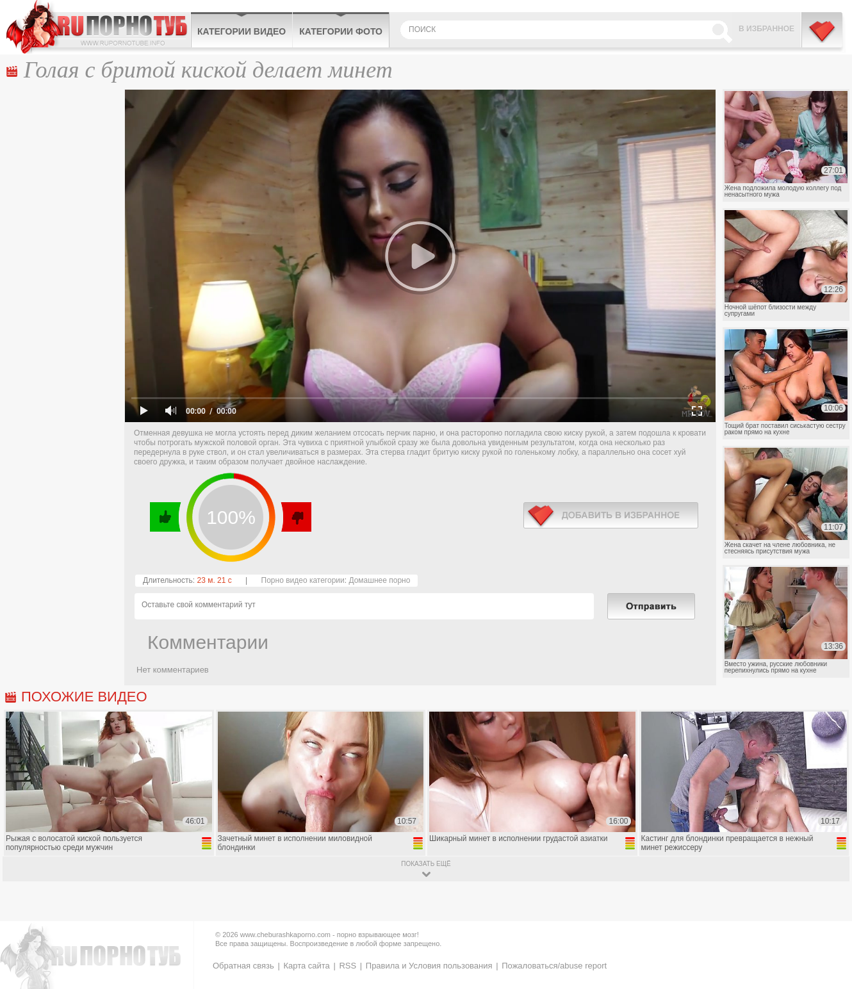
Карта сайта (306, 965)
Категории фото (340, 31)
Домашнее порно (379, 580)
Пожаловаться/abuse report (554, 965)
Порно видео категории (303, 580)
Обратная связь (243, 965)
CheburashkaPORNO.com (98, 27)
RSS (347, 965)
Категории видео (241, 31)
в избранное (610, 515)
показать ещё (425, 863)
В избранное (766, 28)
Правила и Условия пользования (429, 965)
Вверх (827, 931)
